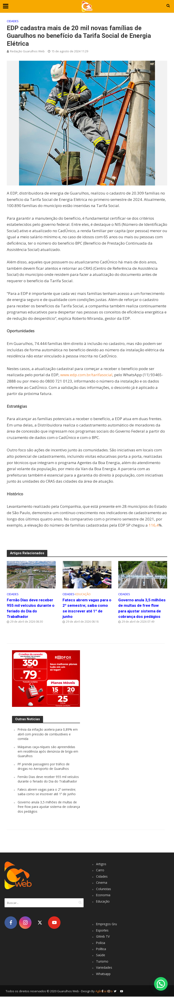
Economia (103, 895)
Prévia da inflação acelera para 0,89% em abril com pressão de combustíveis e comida (48, 734)
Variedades (104, 968)
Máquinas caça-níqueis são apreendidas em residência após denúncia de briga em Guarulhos (48, 752)
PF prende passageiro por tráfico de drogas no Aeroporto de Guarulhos (44, 766)
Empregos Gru (106, 924)
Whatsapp (103, 974)
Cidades (13, 21)
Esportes (102, 931)
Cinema (101, 883)
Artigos (101, 864)
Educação (83, 594)
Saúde (100, 955)
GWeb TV (103, 937)
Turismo (102, 962)
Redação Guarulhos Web (27, 51)
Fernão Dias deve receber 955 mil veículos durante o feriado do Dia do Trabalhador (31, 608)
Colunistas (103, 889)
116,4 (154, 525)
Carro (100, 870)
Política (101, 949)
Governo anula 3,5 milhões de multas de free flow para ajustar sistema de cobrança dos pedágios (142, 608)
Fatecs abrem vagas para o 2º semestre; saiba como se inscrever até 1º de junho (87, 608)
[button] (161, 984)
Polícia (101, 943)
